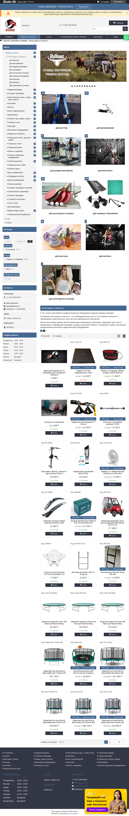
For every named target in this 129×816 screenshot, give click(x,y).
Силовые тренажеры (43, 756)
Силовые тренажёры (16, 93)
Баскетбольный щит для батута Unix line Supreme (83, 672)
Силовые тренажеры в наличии (20, 188)
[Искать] (125, 29)
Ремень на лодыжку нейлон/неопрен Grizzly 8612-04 (112, 372)
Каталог (7, 756)
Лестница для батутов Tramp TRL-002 (112, 573)
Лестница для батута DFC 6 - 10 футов (83, 573)
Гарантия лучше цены (12, 769)
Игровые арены (14, 169)
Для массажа (61, 256)
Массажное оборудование (18, 130)
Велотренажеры (14, 207)
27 (119, 742)
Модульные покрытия (16, 134)
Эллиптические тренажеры (18, 191)
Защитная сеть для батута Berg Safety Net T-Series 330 (54, 672)
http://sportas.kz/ (12, 303)
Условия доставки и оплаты (73, 37)
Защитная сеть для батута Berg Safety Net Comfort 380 (83, 721)
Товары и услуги (28, 37)
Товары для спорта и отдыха (109, 759)
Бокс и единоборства (75, 759)
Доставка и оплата (11, 759)
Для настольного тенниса (61, 214)
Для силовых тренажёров (105, 214)
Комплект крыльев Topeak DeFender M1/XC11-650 (54, 522)
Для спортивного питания (61, 299)
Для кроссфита (105, 171)
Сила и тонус (13, 203)
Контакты (98, 37)
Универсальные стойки (17, 165)
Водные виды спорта (16, 210)
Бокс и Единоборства (16, 111)
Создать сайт (21, 2)
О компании (8, 753)
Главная (9, 37)
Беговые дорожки (14, 184)
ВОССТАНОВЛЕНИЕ (16, 180)
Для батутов (61, 128)
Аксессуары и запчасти (17, 57)
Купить (55, 385)
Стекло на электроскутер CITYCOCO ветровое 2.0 (54, 573)
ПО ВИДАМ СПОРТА (16, 176)
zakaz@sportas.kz (13, 306)
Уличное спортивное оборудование (111, 765)
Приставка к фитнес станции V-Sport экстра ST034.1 (54, 472)
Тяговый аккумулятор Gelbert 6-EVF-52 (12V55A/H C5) (83, 522)
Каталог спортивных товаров (15, 41)
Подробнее (83, 7)
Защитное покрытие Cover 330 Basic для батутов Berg (54, 623)
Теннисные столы (15, 144)
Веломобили (13, 115)
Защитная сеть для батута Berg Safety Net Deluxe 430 (113, 672)
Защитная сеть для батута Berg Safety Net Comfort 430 (112, 721)
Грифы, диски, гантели (44, 759)
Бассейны (12, 103)
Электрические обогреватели (19, 214)
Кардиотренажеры (42, 753)
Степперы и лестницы (16, 199)
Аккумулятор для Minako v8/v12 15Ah (83, 472)
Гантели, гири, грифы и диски (19, 119)
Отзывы (8, 223)
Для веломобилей (105, 128)
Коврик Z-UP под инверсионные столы (83, 372)
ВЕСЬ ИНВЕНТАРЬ (15, 173)
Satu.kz (75, 811)
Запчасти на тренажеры (54, 422)
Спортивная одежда (106, 753)
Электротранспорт (15, 161)
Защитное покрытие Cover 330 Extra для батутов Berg (83, 623)
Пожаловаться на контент (69, 813)
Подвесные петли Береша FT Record (83, 423)
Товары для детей (15, 147)
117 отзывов (104, 2)
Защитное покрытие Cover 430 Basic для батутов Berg (112, 623)
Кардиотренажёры (15, 90)
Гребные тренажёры (16, 195)
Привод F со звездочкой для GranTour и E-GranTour (112, 472)
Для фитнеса (105, 256)
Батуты (11, 107)
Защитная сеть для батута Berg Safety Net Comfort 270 (54, 721)
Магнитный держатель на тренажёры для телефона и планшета (54, 373)
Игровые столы (14, 122)
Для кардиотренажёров (61, 171)
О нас (48, 37)
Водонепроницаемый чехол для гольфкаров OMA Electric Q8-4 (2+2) (112, 523)
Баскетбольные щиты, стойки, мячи (80, 753)
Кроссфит (12, 126)
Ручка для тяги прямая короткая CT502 (112, 423)
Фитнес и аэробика (15, 151)
